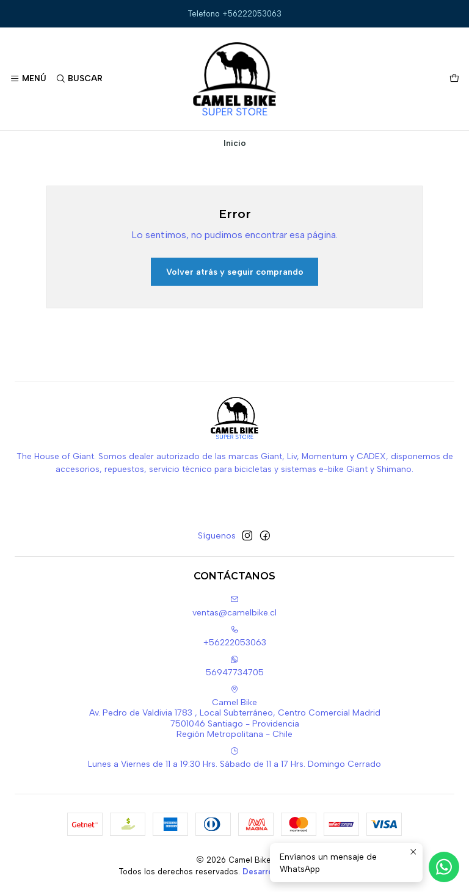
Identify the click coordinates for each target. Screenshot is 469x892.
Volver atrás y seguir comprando (235, 271)
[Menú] (28, 78)
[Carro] (454, 78)
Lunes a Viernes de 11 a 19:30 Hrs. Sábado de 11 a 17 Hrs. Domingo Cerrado (234, 758)
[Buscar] (78, 78)
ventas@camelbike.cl (234, 606)
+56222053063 (234, 636)
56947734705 (235, 666)
